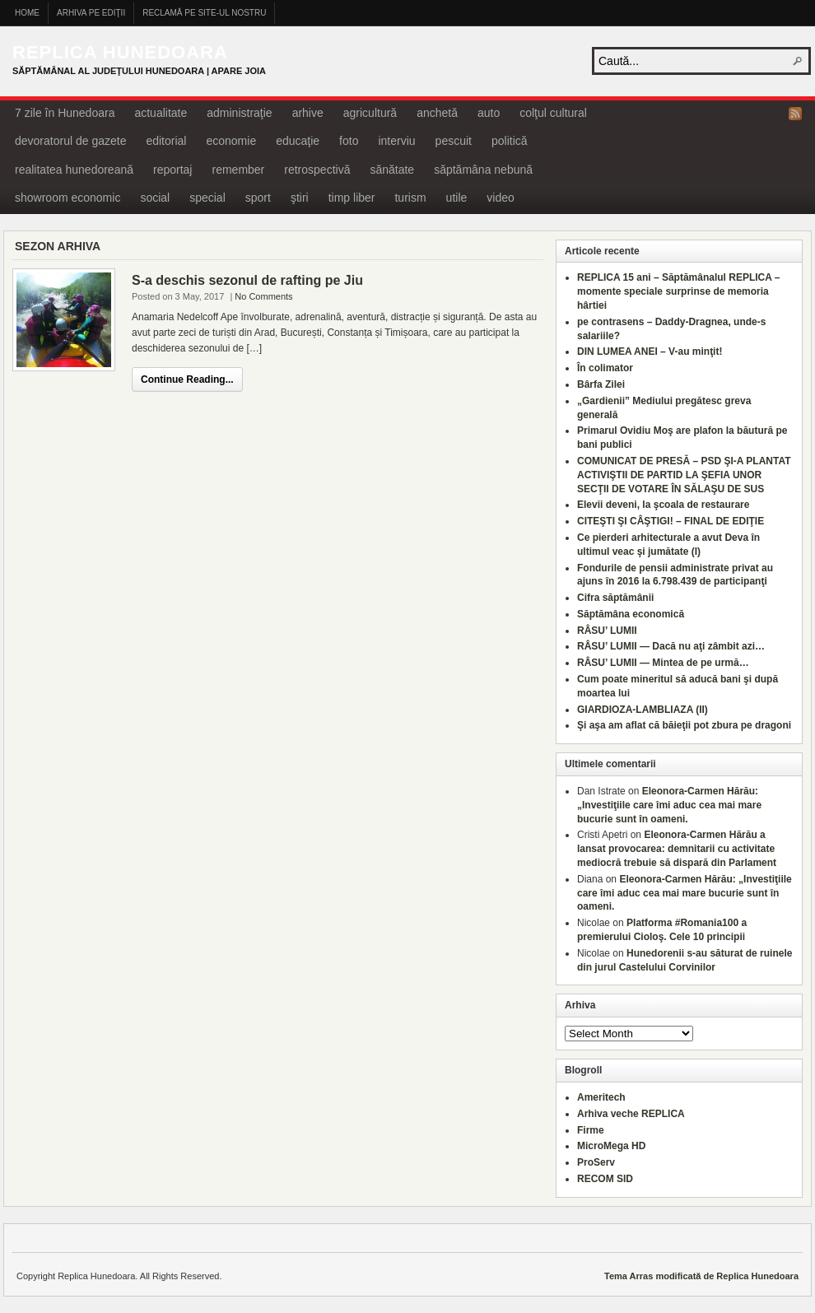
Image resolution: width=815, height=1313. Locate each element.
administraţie (239, 112)
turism (410, 197)
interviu (396, 140)
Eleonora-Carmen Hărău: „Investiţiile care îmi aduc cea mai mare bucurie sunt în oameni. (669, 805)
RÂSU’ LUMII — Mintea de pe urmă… (663, 662)
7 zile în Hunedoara (64, 112)
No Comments (263, 296)
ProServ (596, 1162)
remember (238, 169)
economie (231, 140)
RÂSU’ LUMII (607, 630)
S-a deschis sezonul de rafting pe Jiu (247, 280)
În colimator (605, 368)
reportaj (172, 169)
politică (509, 140)
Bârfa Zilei (601, 384)
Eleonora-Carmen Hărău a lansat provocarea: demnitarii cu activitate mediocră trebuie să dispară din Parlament (676, 848)
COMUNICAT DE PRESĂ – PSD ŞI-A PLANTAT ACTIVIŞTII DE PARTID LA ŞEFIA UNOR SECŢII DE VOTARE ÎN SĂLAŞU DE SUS (684, 475)
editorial (166, 140)
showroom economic (67, 197)
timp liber (351, 197)
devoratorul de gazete (70, 140)
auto (488, 112)
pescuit (453, 140)
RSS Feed (795, 113)
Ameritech (601, 1097)
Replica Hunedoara (120, 52)
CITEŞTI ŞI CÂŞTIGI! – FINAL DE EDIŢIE (670, 521)
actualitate (160, 112)
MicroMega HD (611, 1146)
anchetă (437, 112)
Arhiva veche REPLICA (631, 1114)
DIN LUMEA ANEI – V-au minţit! (649, 351)
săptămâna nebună (483, 169)
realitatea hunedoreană (74, 169)
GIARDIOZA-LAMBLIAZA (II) (642, 709)
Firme (590, 1130)
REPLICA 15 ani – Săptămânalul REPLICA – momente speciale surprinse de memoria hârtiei (678, 291)
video (500, 197)
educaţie (297, 140)
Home (27, 12)
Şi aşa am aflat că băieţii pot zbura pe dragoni (684, 725)
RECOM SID (605, 1179)
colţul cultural (553, 112)
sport (258, 197)
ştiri (300, 197)
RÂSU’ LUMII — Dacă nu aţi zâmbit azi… (671, 646)
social (155, 197)
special (207, 197)
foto (348, 140)
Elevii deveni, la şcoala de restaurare (663, 504)
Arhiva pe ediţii (91, 12)
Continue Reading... (187, 379)
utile (457, 197)
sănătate (392, 169)
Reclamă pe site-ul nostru (204, 12)
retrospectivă (317, 169)
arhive (308, 112)
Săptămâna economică (630, 614)
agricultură (370, 112)
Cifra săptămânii (615, 597)
